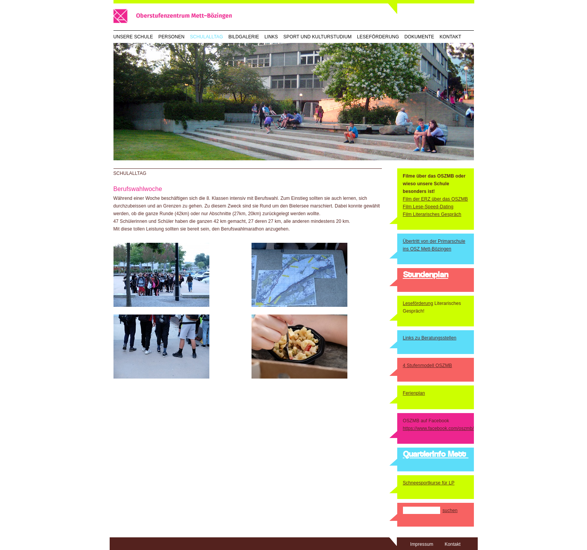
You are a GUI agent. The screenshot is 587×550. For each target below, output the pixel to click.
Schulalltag (206, 37)
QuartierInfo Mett (436, 454)
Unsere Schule (133, 37)
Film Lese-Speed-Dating (428, 206)
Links (271, 37)
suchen (449, 510)
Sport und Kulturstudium (317, 37)
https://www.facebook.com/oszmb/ (438, 428)
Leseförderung (378, 37)
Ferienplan (414, 393)
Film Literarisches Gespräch (432, 214)
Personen (171, 37)
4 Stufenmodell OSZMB (427, 365)
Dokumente (419, 37)
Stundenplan (425, 275)
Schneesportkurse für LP (429, 483)
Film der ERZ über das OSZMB (435, 199)
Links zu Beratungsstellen (430, 338)
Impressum (421, 544)
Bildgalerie (244, 37)
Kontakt (450, 37)
